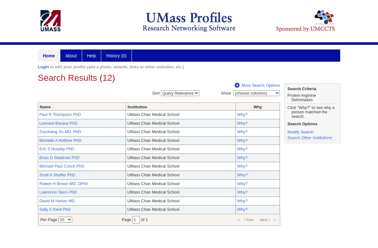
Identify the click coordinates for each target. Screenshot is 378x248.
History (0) (116, 55)
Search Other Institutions (309, 137)
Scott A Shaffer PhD (57, 175)
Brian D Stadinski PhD (59, 157)
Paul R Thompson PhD (60, 114)
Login (43, 67)
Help (91, 55)
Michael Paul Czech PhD (61, 166)
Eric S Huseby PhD (56, 149)
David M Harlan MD (57, 201)
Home (49, 55)
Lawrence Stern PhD (58, 192)
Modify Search (300, 132)
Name (45, 107)
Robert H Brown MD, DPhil (63, 183)
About (71, 55)
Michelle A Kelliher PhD (60, 140)
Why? (242, 114)
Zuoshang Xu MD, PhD (60, 131)
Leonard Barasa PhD (58, 123)
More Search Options (257, 85)
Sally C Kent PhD (55, 209)
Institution (137, 107)
